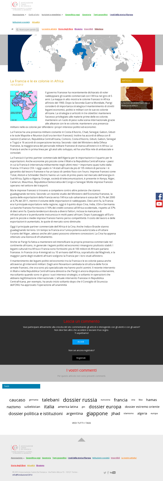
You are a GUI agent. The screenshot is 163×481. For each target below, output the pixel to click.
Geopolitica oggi (72, 14)
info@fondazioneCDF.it (22, 475)
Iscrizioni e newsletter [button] (52, 14)
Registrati (81, 357)
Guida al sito (34, 14)
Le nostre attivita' (129, 458)
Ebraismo (79, 29)
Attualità (36, 22)
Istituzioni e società (21, 22)
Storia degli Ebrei (65, 29)
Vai (37, 30)
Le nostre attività (49, 29)
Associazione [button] (19, 14)
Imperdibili (88, 29)
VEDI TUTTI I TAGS (81, 422)
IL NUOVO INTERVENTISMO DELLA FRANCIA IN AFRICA (135, 104)
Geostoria (86, 14)
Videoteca (99, 29)
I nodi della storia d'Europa (121, 14)
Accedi (81, 341)
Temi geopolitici (100, 14)
